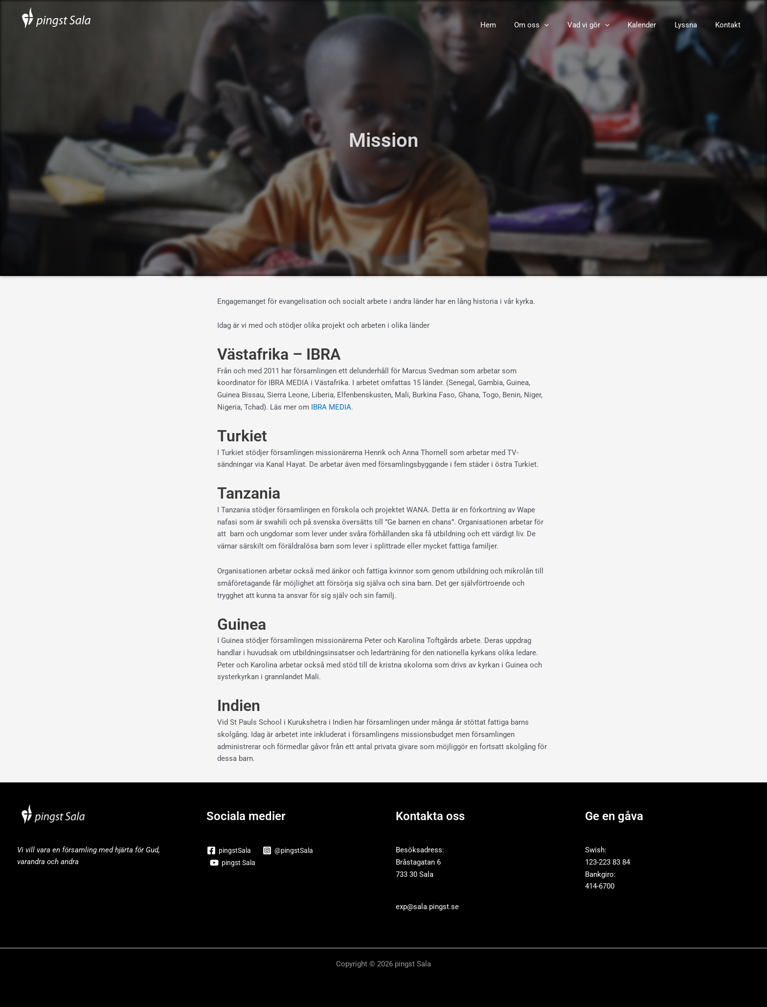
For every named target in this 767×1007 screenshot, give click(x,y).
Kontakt (730, 25)
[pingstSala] (230, 850)
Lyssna (691, 25)
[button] (560, 25)
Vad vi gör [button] (601, 25)
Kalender (651, 25)
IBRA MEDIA (331, 407)
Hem (508, 25)
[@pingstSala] (291, 850)
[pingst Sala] (234, 862)
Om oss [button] (548, 25)
